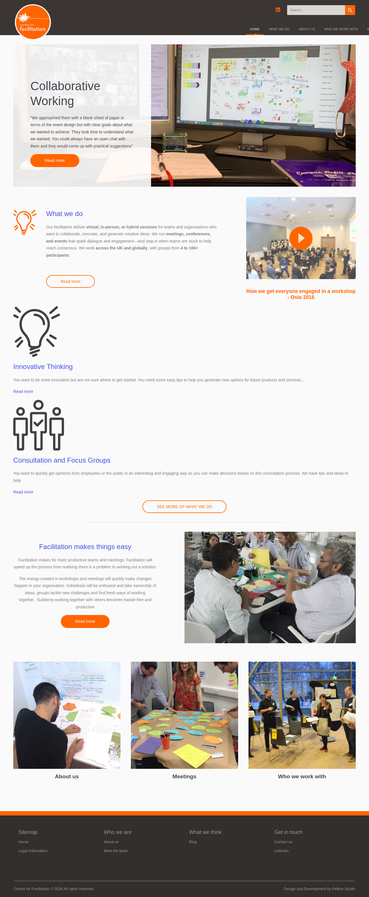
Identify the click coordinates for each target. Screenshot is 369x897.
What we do (64, 213)
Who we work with (302, 776)
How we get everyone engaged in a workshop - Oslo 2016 (300, 294)
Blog (193, 842)
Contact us (283, 842)
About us (67, 776)
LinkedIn (281, 851)
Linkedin (278, 10)
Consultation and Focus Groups (62, 460)
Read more (55, 160)
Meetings (184, 776)
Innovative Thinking (43, 366)
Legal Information (32, 851)
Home (23, 842)
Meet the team (116, 851)
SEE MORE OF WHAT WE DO (184, 506)
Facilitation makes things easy (85, 546)
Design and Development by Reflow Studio (319, 889)
